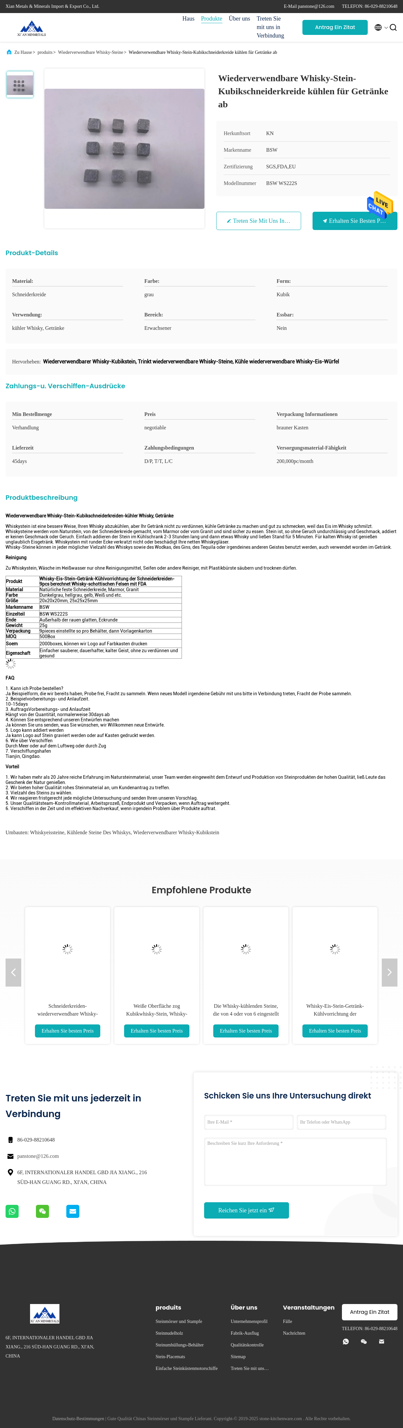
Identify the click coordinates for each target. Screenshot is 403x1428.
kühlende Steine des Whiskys (99, 832)
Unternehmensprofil (249, 1321)
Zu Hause (23, 52)
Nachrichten (294, 1333)
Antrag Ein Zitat (335, 27)
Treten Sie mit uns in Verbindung (270, 27)
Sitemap (238, 1356)
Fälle (287, 1321)
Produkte (211, 18)
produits (45, 52)
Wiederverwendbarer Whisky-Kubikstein (176, 832)
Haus (189, 18)
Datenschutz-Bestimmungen (78, 1418)
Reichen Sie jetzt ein (246, 1210)
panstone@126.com (38, 1156)
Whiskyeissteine (47, 832)
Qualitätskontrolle (247, 1345)
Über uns (239, 18)
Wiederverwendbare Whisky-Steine (90, 52)
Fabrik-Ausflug (245, 1333)
